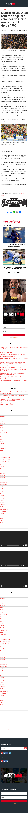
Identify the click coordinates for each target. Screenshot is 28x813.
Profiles (2, 502)
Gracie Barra (6, 221)
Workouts (2, 524)
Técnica (2, 515)
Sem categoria (4, 509)
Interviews (3, 470)
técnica (2, 513)
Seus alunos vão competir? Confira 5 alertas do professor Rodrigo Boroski (12, 373)
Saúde (1, 506)
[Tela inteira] (26, 545)
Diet (1, 439)
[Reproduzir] (2, 545)
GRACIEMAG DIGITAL (5, 454)
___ (1, 414)
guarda (2, 463)
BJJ (1, 434)
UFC (1, 520)
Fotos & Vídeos (4, 448)
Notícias (3, 9)
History (2, 466)
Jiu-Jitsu (2, 475)
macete (2, 479)
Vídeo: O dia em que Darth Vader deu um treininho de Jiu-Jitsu (14, 245)
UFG (19, 223)
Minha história (3, 481)
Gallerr (1, 450)
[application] (14, 538)
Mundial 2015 (6, 223)
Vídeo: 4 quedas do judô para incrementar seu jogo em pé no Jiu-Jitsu (14, 267)
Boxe (1, 436)
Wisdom (2, 522)
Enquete (2, 443)
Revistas (2, 504)
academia (2, 418)
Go (25, 747)
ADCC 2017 (3, 423)
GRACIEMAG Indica (5, 457)
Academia (2, 416)
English (2, 441)
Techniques (3, 511)
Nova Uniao (14, 223)
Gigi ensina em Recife (14, 272)
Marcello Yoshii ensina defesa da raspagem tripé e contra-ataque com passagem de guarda (13, 362)
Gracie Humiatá (14, 221)
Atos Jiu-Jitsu (3, 432)
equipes (14, 220)
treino (1, 518)
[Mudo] (23, 545)
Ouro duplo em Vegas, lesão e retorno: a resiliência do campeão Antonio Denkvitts (13, 380)
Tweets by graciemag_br (14, 729)
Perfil (1, 500)
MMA (1, 486)
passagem (3, 497)
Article (1, 427)
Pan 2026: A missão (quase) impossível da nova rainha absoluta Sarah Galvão (12, 355)
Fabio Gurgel (21, 220)
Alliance (9, 220)
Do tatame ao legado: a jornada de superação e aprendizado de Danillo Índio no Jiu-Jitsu (12, 366)
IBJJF (20, 221)
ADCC (1, 420)
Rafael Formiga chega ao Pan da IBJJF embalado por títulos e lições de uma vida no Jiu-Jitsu (14, 358)
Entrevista (2, 445)
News (1, 491)
